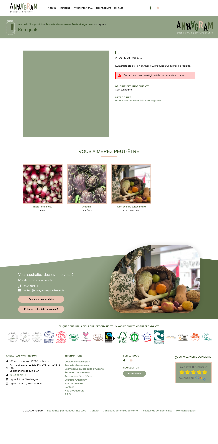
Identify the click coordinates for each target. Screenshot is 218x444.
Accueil (52, 8)
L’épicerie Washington (77, 361)
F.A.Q (67, 394)
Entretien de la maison (77, 372)
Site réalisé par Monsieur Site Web (66, 410)
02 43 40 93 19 (31, 286)
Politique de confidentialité (156, 410)
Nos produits (103, 8)
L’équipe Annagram (75, 379)
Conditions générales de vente (120, 410)
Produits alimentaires (57, 24)
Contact (118, 8)
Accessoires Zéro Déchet (78, 376)
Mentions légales (185, 410)
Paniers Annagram (83, 8)
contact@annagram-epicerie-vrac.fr (43, 290)
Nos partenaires (73, 383)
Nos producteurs (74, 390)
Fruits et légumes (82, 24)
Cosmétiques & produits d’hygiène (84, 368)
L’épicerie (65, 8)
